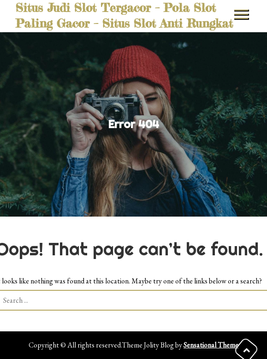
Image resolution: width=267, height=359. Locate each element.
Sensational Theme (211, 345)
